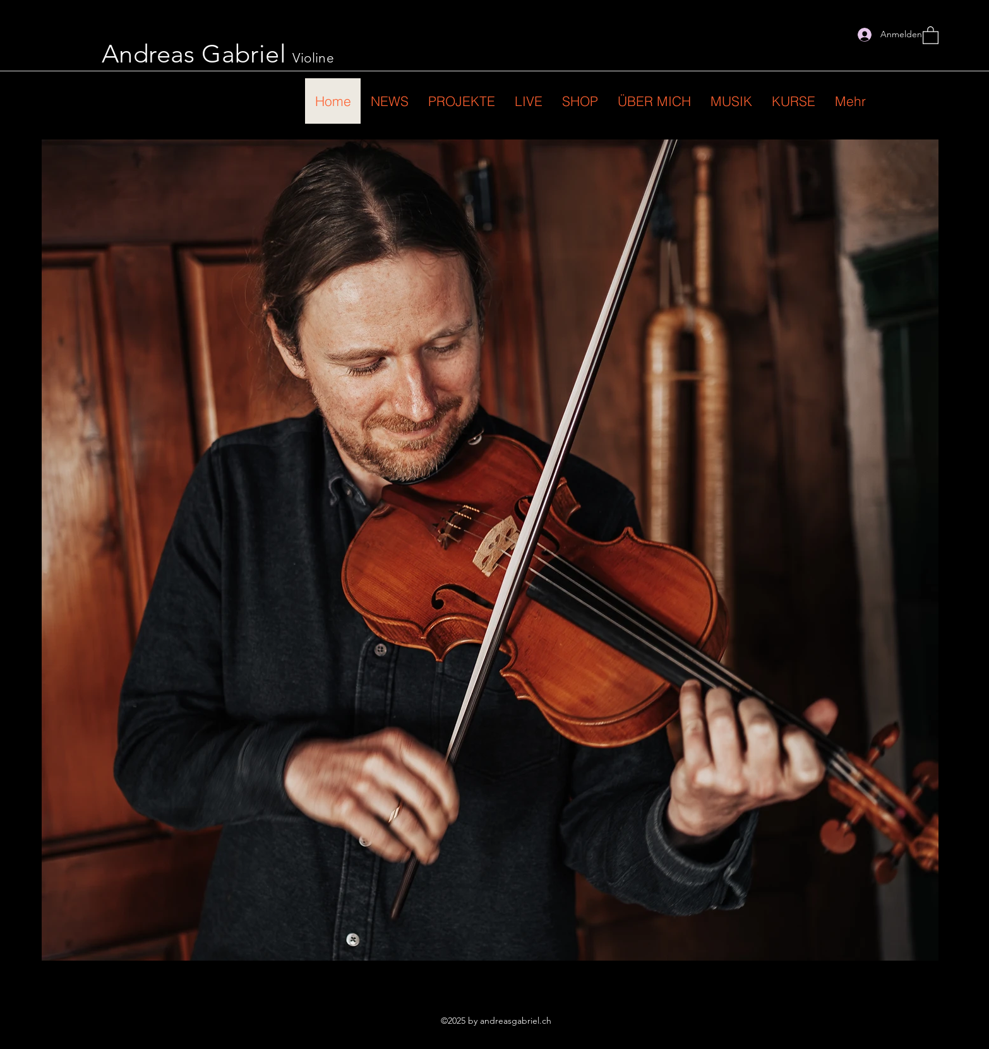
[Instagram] (838, 34)
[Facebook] (819, 34)
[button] (930, 34)
